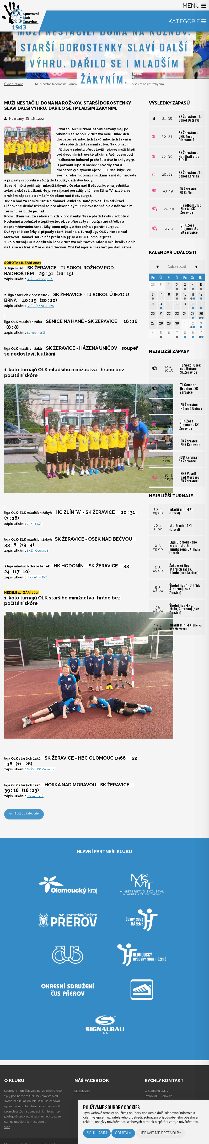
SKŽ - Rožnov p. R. (40, 279)
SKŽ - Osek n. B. (38, 550)
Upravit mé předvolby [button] (160, 1133)
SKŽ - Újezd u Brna (41, 306)
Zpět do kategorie (24, 813)
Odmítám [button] (123, 1133)
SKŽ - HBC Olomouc (41, 769)
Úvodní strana (13, 84)
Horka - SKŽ (35, 796)
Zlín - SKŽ (34, 523)
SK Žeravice (82, 1091)
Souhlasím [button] (97, 1133)
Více (7, 1127)
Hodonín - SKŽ (37, 577)
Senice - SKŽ (36, 333)
